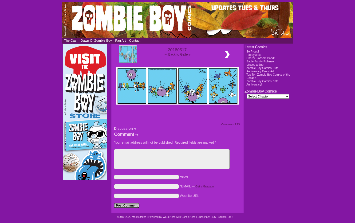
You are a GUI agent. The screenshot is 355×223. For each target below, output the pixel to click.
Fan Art (120, 40)
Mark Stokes (139, 216)
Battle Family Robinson (260, 61)
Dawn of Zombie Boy (96, 40)
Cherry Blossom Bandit (260, 58)
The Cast (70, 40)
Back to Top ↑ (225, 216)
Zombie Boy (177, 20)
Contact (134, 40)
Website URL (189, 196)
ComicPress (188, 216)
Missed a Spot (255, 64)
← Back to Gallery (177, 54)
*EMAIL (197, 186)
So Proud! (252, 51)
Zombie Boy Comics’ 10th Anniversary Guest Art (262, 69)
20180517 (177, 50)
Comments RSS (230, 124)
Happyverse (253, 55)
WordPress (169, 216)
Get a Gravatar (204, 186)
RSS (213, 216)
